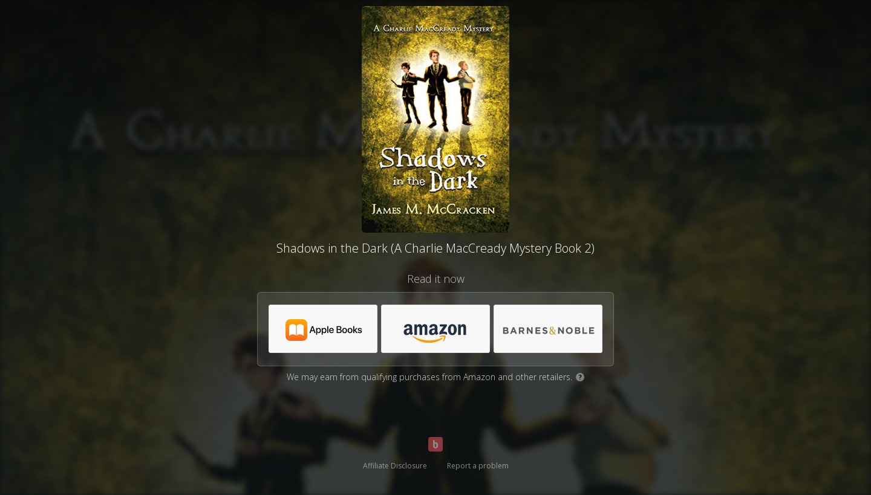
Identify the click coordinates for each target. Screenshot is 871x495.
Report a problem (478, 466)
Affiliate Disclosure (395, 466)
